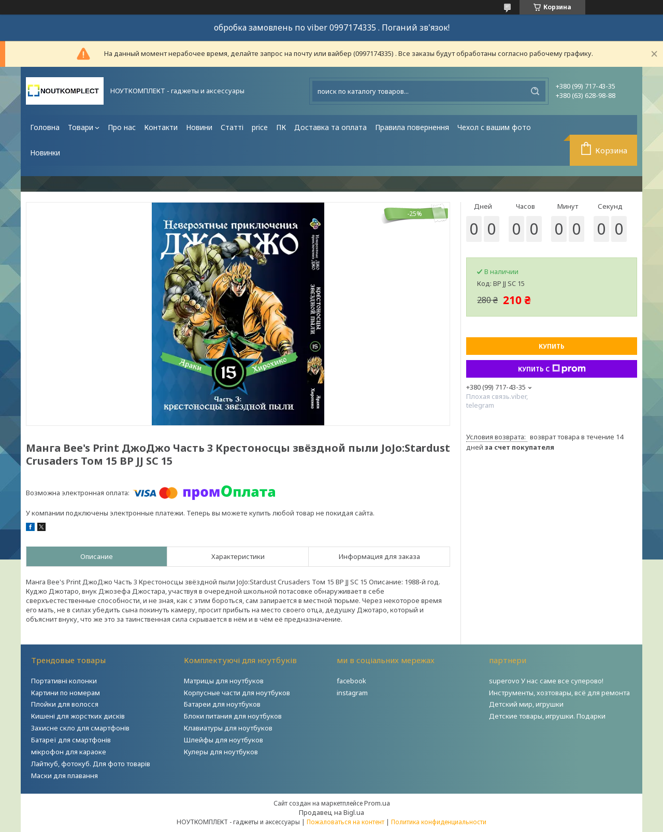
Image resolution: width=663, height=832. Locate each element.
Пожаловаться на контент (345, 821)
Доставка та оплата (330, 127)
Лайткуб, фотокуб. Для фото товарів (90, 763)
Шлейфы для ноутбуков (223, 739)
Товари (80, 127)
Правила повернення (412, 127)
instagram (352, 692)
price (260, 127)
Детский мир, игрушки (526, 704)
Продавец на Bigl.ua (331, 812)
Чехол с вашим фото (494, 127)
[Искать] (535, 91)
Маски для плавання (64, 775)
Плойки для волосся (64, 704)
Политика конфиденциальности (438, 821)
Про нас (122, 127)
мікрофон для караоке (68, 751)
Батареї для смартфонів (71, 739)
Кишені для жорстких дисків (78, 716)
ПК (281, 127)
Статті (232, 127)
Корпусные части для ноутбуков (237, 692)
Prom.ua (377, 803)
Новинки (45, 152)
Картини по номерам (65, 692)
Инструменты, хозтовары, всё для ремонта (559, 692)
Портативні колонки (64, 680)
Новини (199, 127)
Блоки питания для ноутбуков (233, 716)
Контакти (161, 127)
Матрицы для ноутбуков (224, 680)
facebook (351, 680)
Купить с (552, 369)
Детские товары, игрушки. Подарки (547, 716)
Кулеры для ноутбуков (221, 751)
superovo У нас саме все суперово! (546, 680)
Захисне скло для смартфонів (80, 728)
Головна (45, 127)
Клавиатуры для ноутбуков (228, 728)
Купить (552, 346)
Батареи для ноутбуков (222, 704)
